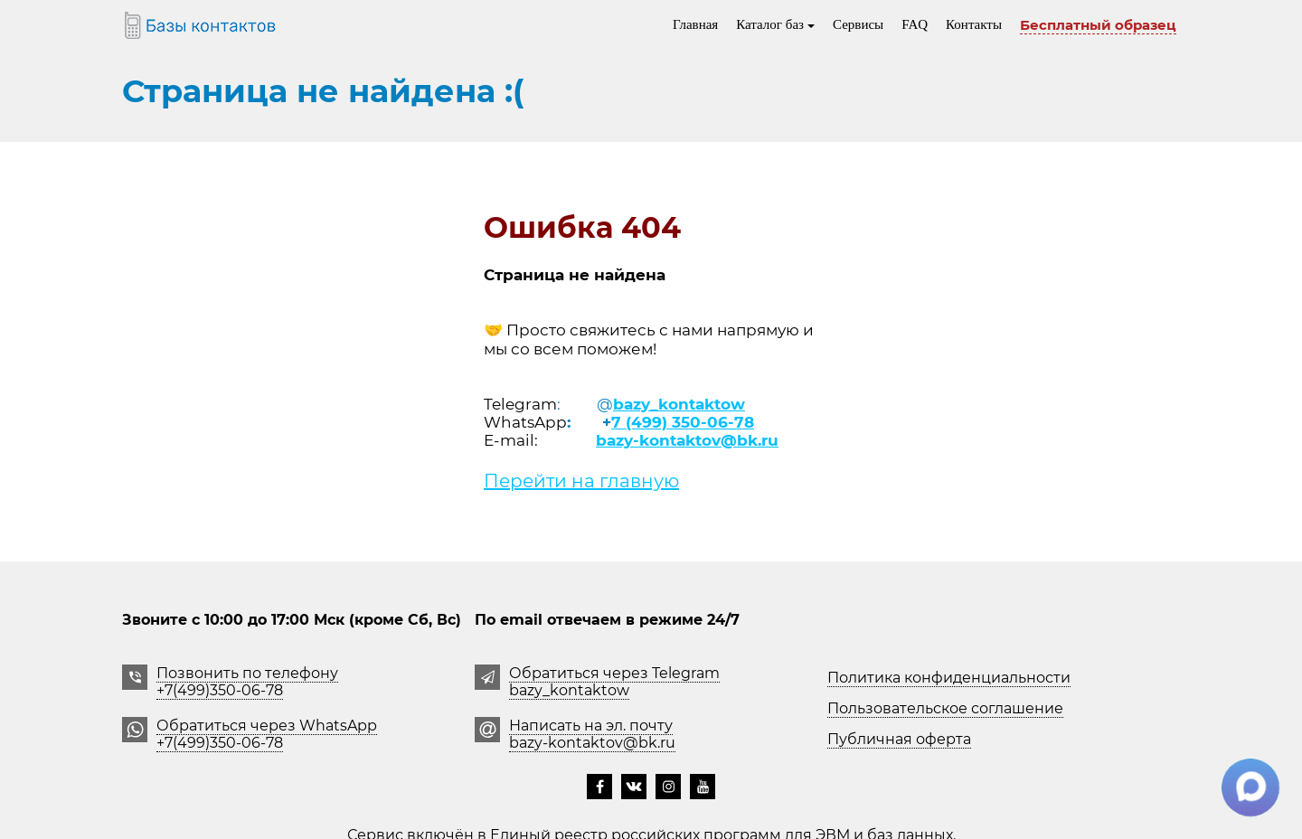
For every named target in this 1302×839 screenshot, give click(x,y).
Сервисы (858, 24)
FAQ (914, 24)
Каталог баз (775, 24)
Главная (695, 24)
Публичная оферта (899, 739)
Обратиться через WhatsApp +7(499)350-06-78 (266, 734)
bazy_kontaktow (679, 404)
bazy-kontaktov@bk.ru (687, 440)
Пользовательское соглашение (945, 708)
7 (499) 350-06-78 (682, 422)
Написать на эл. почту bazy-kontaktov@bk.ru (592, 734)
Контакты (974, 24)
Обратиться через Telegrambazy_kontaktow (614, 682)
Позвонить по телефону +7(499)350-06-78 (247, 682)
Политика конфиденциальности (949, 677)
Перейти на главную (581, 481)
